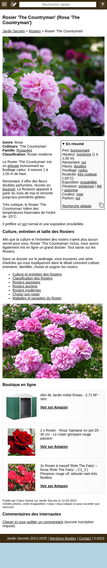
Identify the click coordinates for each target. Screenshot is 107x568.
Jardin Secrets (13, 31)
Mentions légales (63, 538)
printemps (86, 186)
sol (24, 224)
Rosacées (24, 150)
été (99, 186)
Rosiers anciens (25, 286)
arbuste (13, 166)
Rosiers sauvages (26, 282)
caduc (83, 170)
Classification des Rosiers (32, 278)
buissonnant (80, 150)
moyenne (84, 154)
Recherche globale (77, 206)
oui (83, 162)
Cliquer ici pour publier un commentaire (33, 522)
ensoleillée (88, 182)
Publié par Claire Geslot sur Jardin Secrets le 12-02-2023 (39, 500)
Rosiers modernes (26, 290)
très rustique (87, 174)
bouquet (8, 189)
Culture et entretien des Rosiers (37, 274)
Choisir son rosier (26, 294)
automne (71, 190)
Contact (85, 538)
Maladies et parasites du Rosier (37, 298)
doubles (80, 166)
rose (79, 194)
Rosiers (34, 31)
